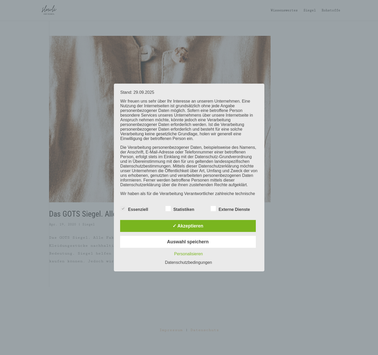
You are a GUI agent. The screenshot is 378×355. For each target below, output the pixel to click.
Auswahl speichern (188, 241)
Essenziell (134, 209)
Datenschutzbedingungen (188, 262)
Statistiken (180, 209)
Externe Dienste (230, 209)
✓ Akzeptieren (188, 226)
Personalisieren (188, 254)
